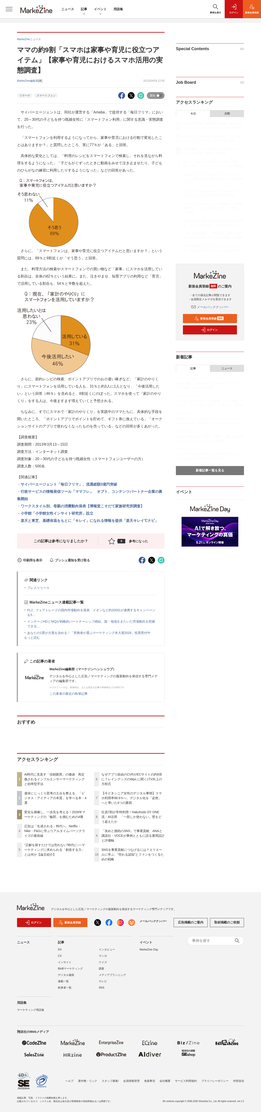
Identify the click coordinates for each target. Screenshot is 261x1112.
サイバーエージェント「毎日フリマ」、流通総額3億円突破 (69, 484)
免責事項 (149, 1081)
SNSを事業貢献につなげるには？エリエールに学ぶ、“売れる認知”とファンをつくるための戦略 (132, 854)
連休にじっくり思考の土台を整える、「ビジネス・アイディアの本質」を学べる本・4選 (55, 798)
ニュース (67, 9)
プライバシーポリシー (215, 1081)
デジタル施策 (66, 975)
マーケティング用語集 (30, 1009)
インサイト (64, 962)
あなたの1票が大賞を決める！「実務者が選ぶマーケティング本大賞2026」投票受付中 (88, 633)
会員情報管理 (131, 1081)
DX (60, 949)
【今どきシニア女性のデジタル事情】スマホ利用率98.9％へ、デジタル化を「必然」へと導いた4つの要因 (131, 798)
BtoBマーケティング (70, 968)
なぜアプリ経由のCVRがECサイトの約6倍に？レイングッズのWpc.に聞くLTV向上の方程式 (131, 779)
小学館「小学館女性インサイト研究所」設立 (57, 513)
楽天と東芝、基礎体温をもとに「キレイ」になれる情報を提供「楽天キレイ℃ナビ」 (89, 521)
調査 (101, 968)
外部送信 (238, 1081)
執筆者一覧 (64, 987)
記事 (84, 9)
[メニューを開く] (9, 9)
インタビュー (107, 949)
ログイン (209, 330)
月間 (227, 113)
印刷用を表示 (29, 560)
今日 (193, 113)
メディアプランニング (112, 975)
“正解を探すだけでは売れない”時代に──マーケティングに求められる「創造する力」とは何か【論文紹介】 (54, 849)
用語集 (118, 9)
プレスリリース (38, 588)
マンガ (103, 955)
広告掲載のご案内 (190, 922)
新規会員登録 (209, 318)
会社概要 (165, 1081)
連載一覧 (63, 981)
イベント (100, 9)
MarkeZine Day (149, 949)
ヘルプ (69, 1081)
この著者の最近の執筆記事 (68, 693)
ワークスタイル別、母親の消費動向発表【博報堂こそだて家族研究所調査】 (82, 506)
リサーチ (24, 95)
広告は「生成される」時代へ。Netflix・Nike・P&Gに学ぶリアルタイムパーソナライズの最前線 (54, 830)
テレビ (103, 981)
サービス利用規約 (186, 1081)
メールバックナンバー (210, 307)
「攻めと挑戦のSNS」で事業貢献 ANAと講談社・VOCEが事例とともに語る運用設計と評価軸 (133, 835)
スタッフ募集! (110, 1081)
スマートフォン (46, 95)
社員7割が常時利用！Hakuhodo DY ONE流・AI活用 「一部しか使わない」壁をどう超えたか (131, 816)
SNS (101, 987)
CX (60, 955)
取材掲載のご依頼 (227, 922)
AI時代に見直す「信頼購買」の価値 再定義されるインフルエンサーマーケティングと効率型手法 (54, 779)
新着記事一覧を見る (210, 470)
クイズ (103, 962)
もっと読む (32, 637)
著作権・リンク (87, 1081)
